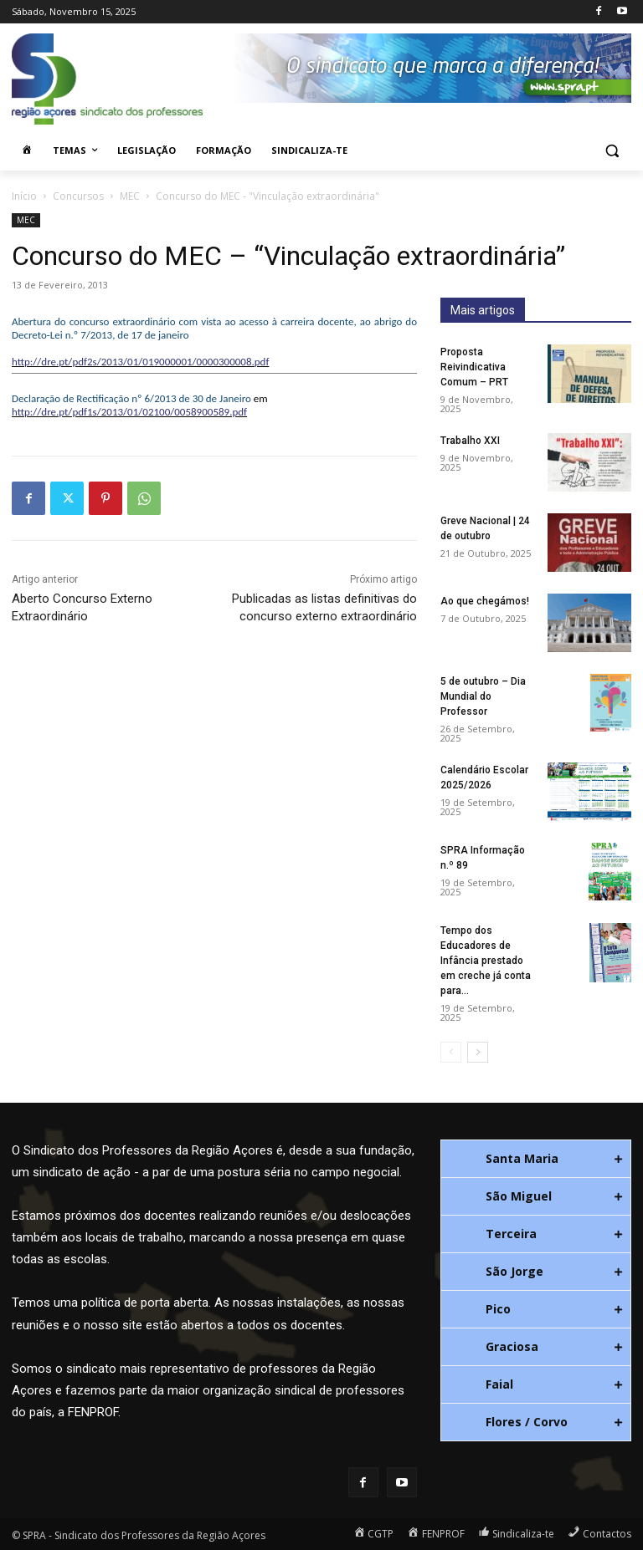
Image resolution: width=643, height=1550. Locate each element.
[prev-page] (450, 1052)
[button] (611, 151)
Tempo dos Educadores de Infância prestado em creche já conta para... (485, 961)
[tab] (535, 1159)
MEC (130, 196)
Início (24, 196)
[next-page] (477, 1052)
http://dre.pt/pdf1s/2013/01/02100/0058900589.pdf (129, 411)
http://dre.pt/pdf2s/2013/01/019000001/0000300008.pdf (140, 361)
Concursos (78, 196)
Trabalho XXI (470, 440)
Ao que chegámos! (484, 601)
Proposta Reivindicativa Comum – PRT (474, 367)
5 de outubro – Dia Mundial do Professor (483, 696)
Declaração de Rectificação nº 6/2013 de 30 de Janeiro (131, 398)
